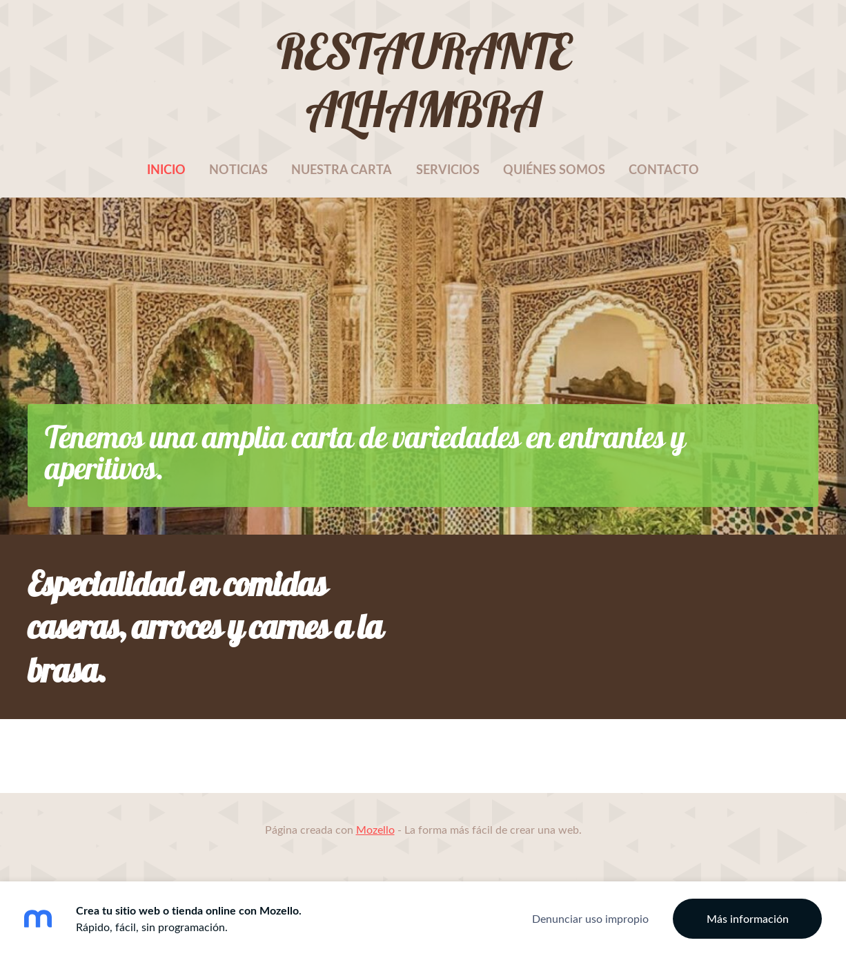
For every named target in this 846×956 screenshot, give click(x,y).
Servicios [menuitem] (448, 169)
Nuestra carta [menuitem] (341, 169)
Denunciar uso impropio (590, 918)
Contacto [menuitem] (664, 169)
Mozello (375, 829)
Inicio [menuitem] (166, 169)
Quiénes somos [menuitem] (554, 169)
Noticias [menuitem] (238, 169)
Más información (748, 918)
